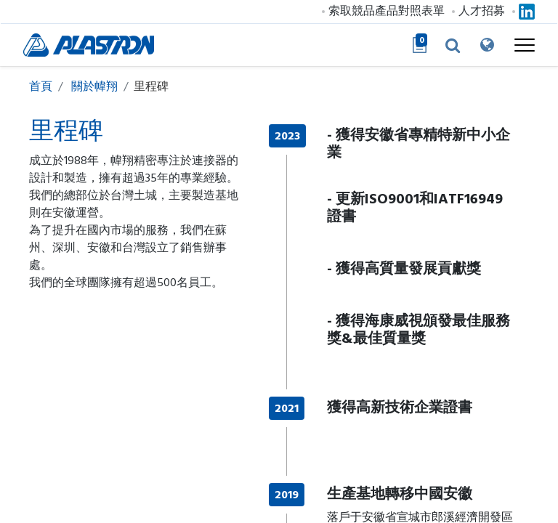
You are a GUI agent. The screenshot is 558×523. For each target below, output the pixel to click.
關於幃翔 (94, 86)
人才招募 (476, 11)
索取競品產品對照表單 (381, 11)
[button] (440, 45)
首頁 (40, 86)
